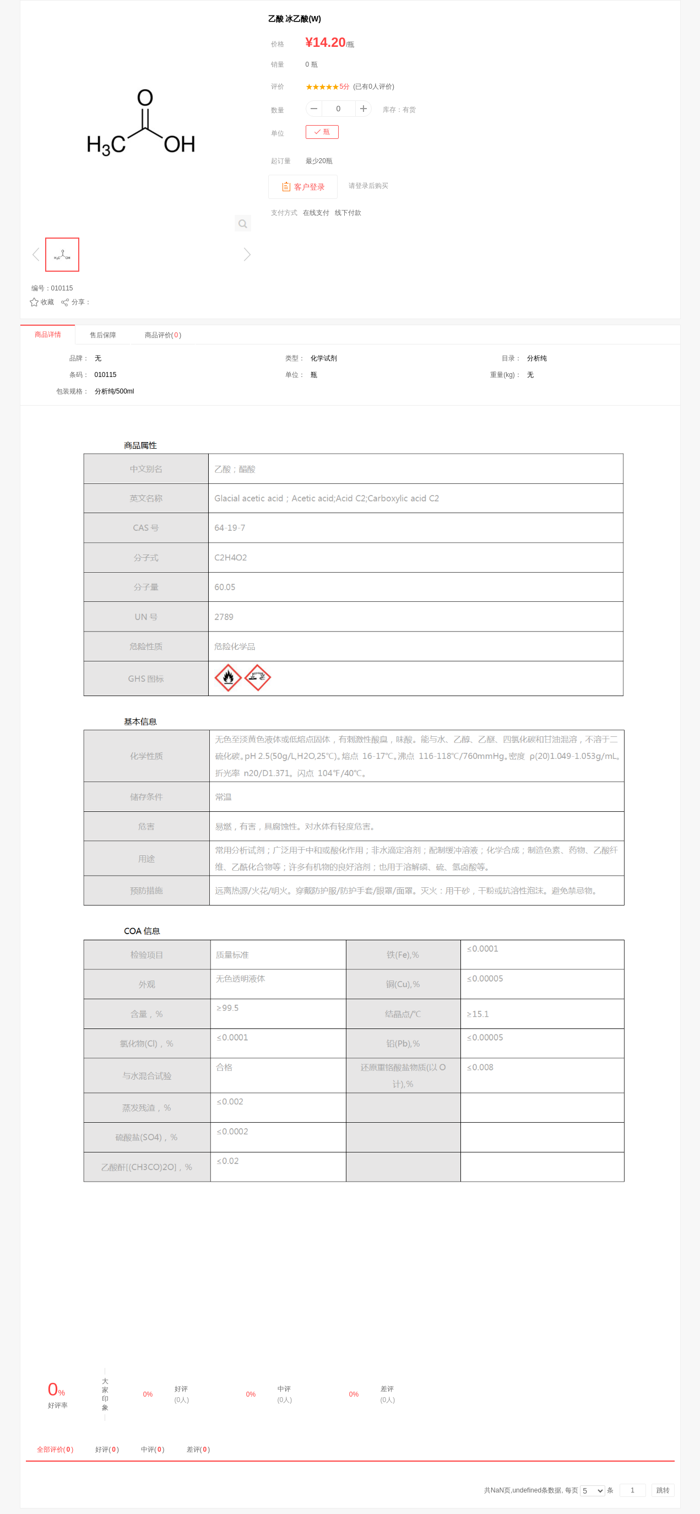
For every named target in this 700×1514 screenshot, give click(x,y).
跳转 (663, 1490)
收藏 (47, 302)
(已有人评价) (373, 86)
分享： (81, 302)
